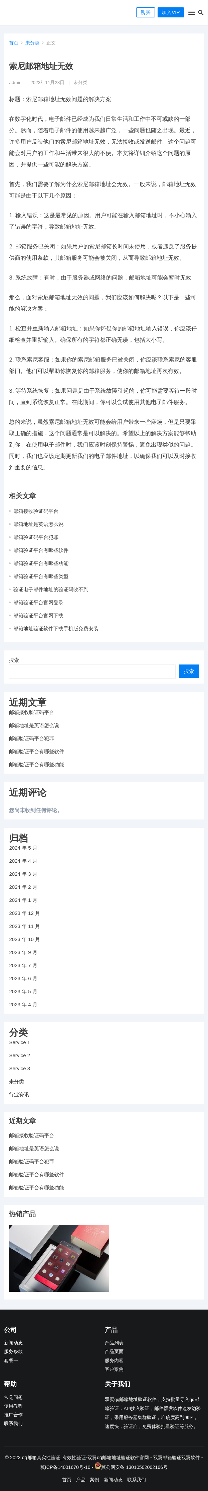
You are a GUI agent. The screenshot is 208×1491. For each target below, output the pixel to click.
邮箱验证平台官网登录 (38, 602)
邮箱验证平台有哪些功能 (40, 563)
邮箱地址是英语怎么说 (38, 524)
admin (15, 82)
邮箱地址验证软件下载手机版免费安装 (55, 628)
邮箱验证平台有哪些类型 (40, 576)
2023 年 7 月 (23, 965)
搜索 (14, 660)
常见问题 (13, 1397)
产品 (80, 1479)
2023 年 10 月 (24, 939)
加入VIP (171, 12)
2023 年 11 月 (24, 926)
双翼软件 (190, 1457)
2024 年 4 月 (23, 861)
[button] (191, 14)
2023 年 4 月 (23, 1004)
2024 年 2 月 (23, 887)
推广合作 (13, 1414)
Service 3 (19, 1068)
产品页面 (114, 1351)
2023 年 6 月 (23, 978)
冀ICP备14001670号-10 (65, 1467)
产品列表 (114, 1342)
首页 (13, 43)
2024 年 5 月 (23, 848)
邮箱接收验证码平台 (35, 511)
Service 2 (19, 1055)
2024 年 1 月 (23, 900)
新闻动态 (13, 1342)
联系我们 (13, 1423)
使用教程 (13, 1406)
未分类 (32, 43)
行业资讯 (19, 1094)
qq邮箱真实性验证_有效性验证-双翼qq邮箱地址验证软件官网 (85, 1457)
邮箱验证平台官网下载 (38, 615)
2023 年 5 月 (23, 991)
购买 (146, 12)
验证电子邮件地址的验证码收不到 (50, 589)
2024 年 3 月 (23, 874)
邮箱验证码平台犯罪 (35, 537)
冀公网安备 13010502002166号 (134, 1467)
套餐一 (11, 1360)
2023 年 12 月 (24, 913)
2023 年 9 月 (23, 952)
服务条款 (13, 1351)
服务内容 (114, 1360)
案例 (94, 1479)
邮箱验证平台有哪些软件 (40, 550)
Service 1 (19, 1042)
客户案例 (114, 1369)
